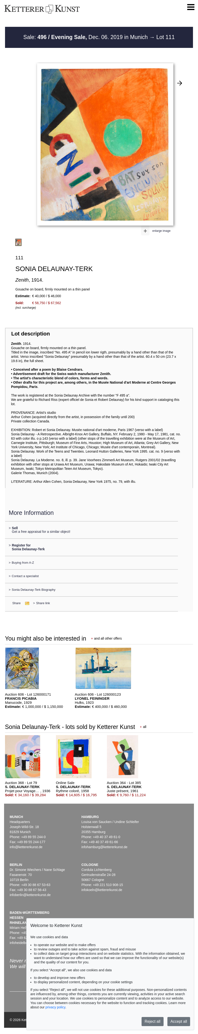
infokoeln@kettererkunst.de (101, 890)
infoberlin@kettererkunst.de (30, 895)
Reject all (152, 1021)
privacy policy (55, 1007)
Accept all (178, 1021)
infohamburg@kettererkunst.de (104, 847)
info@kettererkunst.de (26, 847)
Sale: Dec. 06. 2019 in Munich (86, 37)
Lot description (30, 334)
